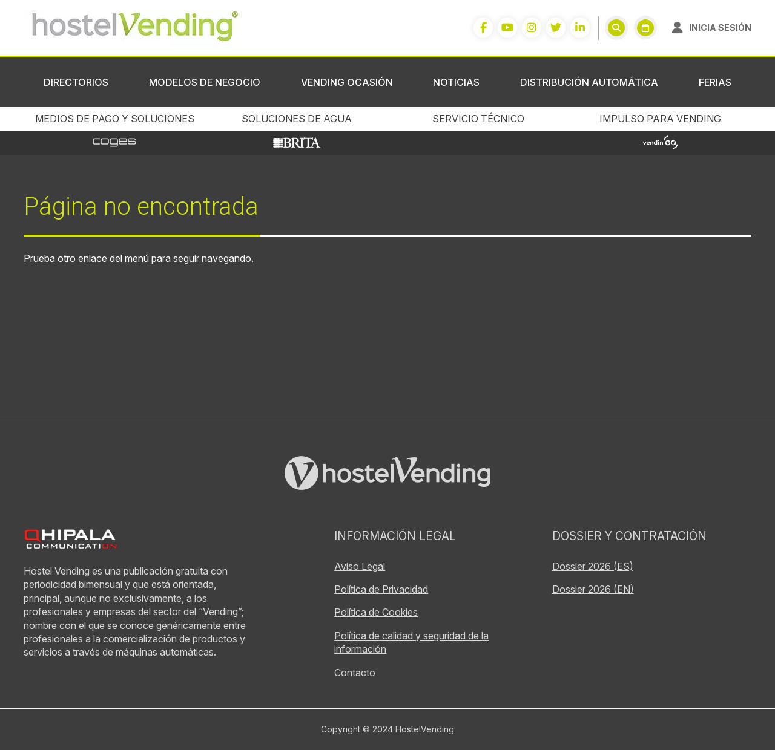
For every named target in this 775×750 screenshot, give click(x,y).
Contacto (354, 673)
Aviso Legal (359, 566)
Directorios (76, 82)
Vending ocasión (347, 82)
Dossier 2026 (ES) (592, 566)
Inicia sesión (720, 27)
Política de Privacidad (381, 589)
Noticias (456, 82)
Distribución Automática (589, 82)
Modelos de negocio (204, 82)
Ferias (715, 82)
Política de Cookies (376, 612)
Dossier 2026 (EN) (593, 589)
